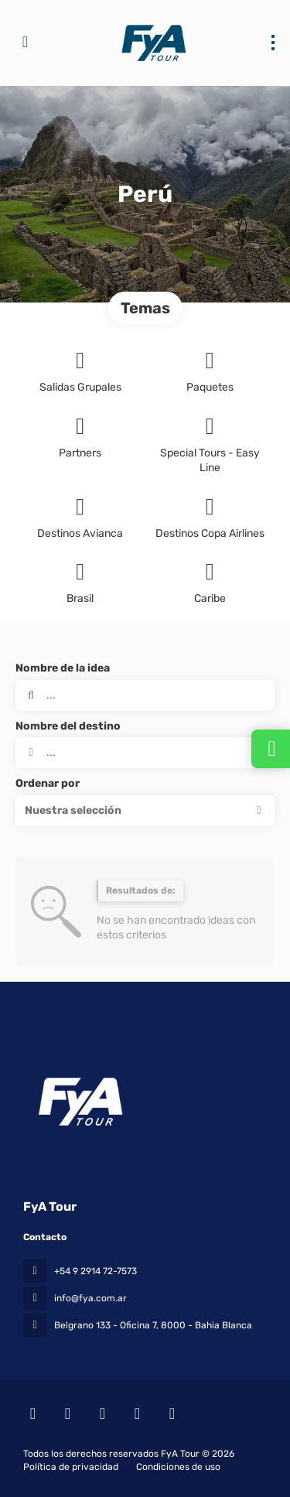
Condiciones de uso (177, 1466)
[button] (145, 810)
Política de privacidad (70, 1466)
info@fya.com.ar (90, 1298)
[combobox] (145, 752)
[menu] (273, 42)
